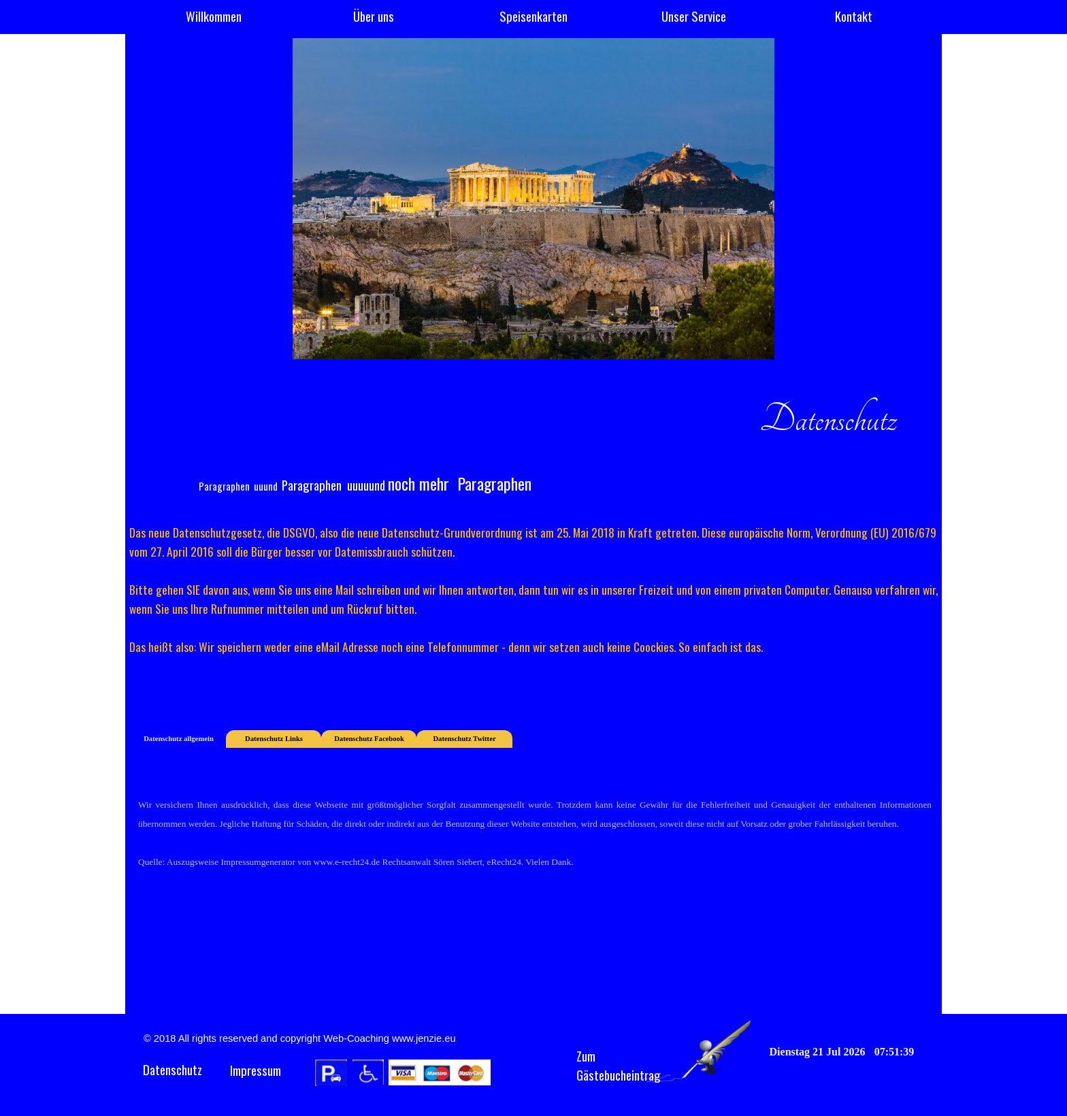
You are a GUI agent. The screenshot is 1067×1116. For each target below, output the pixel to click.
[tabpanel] (533, 431)
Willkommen (214, 16)
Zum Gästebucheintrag (618, 1065)
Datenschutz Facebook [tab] (369, 738)
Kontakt (853, 16)
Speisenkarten (533, 16)
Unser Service (693, 16)
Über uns (373, 16)
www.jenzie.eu (424, 1038)
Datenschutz (172, 1069)
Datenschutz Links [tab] (274, 738)
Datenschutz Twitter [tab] (464, 738)
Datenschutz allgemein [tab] (179, 738)
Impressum (255, 1070)
